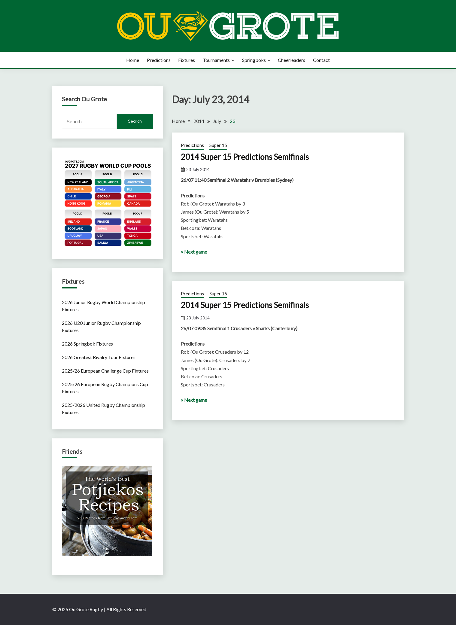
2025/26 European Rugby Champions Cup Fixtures (105, 387)
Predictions (159, 60)
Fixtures (186, 60)
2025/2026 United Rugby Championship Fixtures (103, 408)
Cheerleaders (291, 60)
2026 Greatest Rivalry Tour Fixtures (98, 357)
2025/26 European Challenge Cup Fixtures (105, 370)
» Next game (194, 252)
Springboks (254, 60)
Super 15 (218, 145)
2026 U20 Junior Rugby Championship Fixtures (101, 326)
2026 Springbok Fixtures (87, 343)
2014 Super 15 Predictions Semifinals (245, 157)
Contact (321, 60)
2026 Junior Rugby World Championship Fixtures (103, 305)
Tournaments (216, 60)
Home (132, 60)
